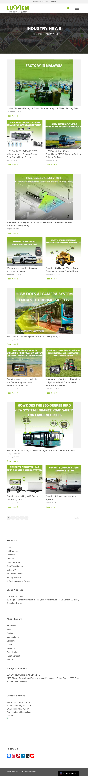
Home (9, 547)
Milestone (11, 648)
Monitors (10, 559)
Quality (10, 633)
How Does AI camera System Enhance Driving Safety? (33, 336)
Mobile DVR (12, 570)
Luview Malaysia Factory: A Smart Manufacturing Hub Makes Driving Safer (43, 108)
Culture (10, 644)
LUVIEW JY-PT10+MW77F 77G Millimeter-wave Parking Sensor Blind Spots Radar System (22, 154)
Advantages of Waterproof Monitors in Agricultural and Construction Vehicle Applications (63, 382)
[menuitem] (40, 1)
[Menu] (76, 8)
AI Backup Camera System (18, 581)
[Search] (68, 8)
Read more (13, 116)
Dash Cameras (13, 562)
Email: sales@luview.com (40, 1)
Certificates (11, 641)
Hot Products (12, 551)
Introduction (12, 626)
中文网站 (53, 1)
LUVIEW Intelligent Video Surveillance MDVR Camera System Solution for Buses (63, 154)
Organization (12, 652)
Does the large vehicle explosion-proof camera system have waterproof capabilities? (23, 382)
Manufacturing (13, 637)
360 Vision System (15, 574)
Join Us (10, 660)
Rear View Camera (15, 566)
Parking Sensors (14, 577)
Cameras (11, 555)
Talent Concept (13, 656)
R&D (9, 629)
